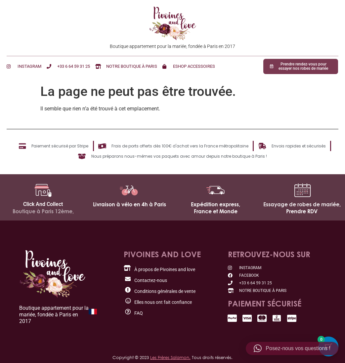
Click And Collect (43, 204)
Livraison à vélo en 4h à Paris (129, 204)
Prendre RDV (302, 211)
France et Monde (215, 211)
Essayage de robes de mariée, (302, 204)
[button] (292, 348)
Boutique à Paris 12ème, (43, 211)
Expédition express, (215, 204)
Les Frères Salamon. (170, 357)
